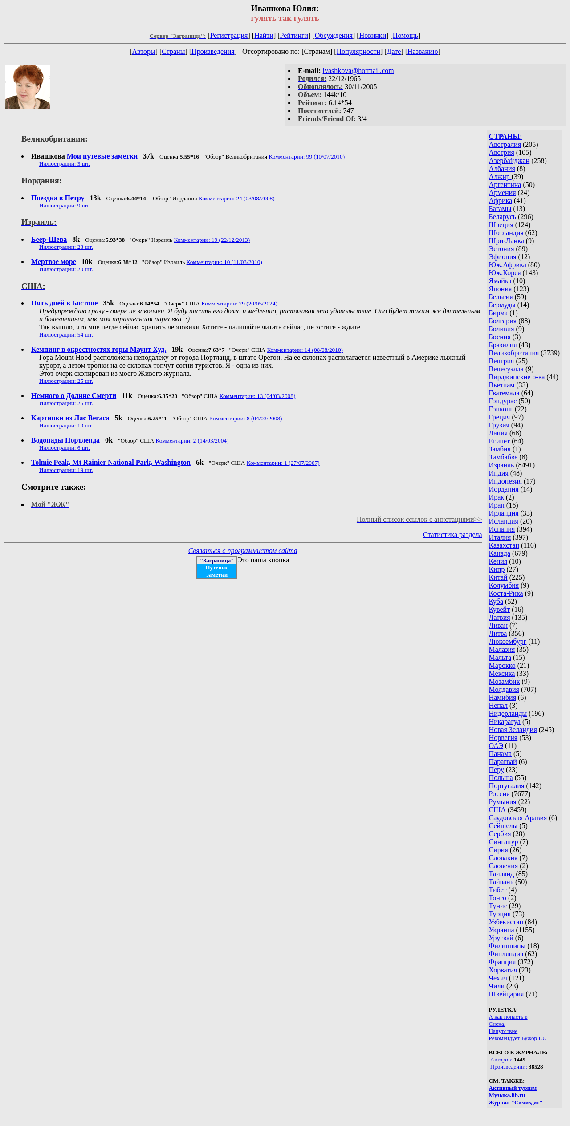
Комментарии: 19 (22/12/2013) (212, 239)
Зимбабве (503, 457)
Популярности (358, 51)
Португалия (507, 785)
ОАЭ (496, 745)
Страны (173, 51)
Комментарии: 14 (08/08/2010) (305, 349)
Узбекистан (506, 922)
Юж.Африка (507, 264)
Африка (501, 200)
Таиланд (501, 874)
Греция (499, 417)
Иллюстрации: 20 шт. (66, 269)
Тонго (497, 898)
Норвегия (503, 737)
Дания (498, 433)
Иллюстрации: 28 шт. (66, 247)
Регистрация (229, 35)
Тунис (498, 906)
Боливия (501, 329)
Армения (502, 192)
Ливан (498, 625)
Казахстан (504, 545)
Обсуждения (334, 35)
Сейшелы (503, 825)
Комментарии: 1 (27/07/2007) (283, 462)
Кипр (497, 569)
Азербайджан (509, 160)
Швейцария (506, 994)
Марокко (502, 665)
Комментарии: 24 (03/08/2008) (237, 198)
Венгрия (501, 361)
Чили (497, 986)
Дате (394, 51)
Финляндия (506, 954)
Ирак (496, 497)
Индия (499, 473)
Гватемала (504, 393)
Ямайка (500, 281)
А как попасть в (508, 1016)
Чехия (498, 978)
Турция (500, 914)
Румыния (503, 801)
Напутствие (503, 1031)
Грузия (499, 425)
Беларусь (503, 216)
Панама (500, 753)
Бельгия (501, 297)
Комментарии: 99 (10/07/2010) (307, 156)
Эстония (501, 248)
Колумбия (504, 585)
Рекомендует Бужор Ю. (517, 1038)
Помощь (405, 35)
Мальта (500, 657)
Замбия (500, 449)
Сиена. (497, 1023)
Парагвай (503, 761)
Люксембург (508, 641)
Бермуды (502, 305)
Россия (499, 793)
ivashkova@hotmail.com (358, 70)
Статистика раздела (452, 534)
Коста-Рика (506, 593)
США (497, 809)
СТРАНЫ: (505, 136)
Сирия (498, 850)
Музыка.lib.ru (507, 1095)
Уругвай (501, 938)
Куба (496, 601)
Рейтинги (294, 35)
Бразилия (503, 345)
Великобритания (514, 353)
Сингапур (503, 842)
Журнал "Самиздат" (516, 1102)
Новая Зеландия (513, 729)
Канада (499, 553)
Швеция (501, 224)
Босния (500, 337)
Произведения (213, 51)
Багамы (500, 208)
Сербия (500, 833)
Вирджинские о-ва (517, 377)
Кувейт (499, 609)
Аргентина (505, 184)
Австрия (501, 152)
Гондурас (503, 401)
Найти (263, 35)
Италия (500, 537)
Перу (496, 769)
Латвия (499, 617)
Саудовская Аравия (518, 817)
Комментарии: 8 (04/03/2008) (245, 418)
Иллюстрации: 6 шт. (64, 447)
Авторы (143, 51)
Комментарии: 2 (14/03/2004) (191, 440)
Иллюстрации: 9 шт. (64, 205)
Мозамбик (504, 681)
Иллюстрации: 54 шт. (66, 334)
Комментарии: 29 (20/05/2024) (239, 303)
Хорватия (503, 970)
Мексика (502, 673)
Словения (503, 866)
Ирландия (504, 513)
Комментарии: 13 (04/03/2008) (258, 396)
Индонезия (505, 481)
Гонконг (501, 409)
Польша (501, 777)
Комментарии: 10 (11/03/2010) (224, 262)
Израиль (501, 465)
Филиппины (507, 946)
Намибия (502, 697)
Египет (499, 441)
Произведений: (508, 1066)
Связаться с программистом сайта (242, 550)
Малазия (502, 649)
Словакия (503, 858)
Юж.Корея (505, 272)
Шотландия (506, 232)
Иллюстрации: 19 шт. (66, 425)
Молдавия (504, 689)
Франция (502, 962)
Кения (498, 561)
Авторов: (501, 1059)
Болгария (503, 321)
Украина (501, 930)
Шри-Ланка (506, 240)
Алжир (500, 176)
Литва (498, 633)
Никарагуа (505, 721)
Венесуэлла (506, 369)
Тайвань (501, 882)
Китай (498, 577)
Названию (422, 51)
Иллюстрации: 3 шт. (64, 163)
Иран (497, 505)
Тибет (498, 890)
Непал (498, 705)
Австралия (505, 144)
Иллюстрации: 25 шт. (66, 381)
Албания (502, 168)
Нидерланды (508, 713)
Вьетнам (502, 385)
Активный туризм (513, 1088)
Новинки (373, 35)
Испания (502, 529)
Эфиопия (503, 256)
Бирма (498, 313)
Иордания (504, 489)
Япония (500, 289)
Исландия (503, 521)
